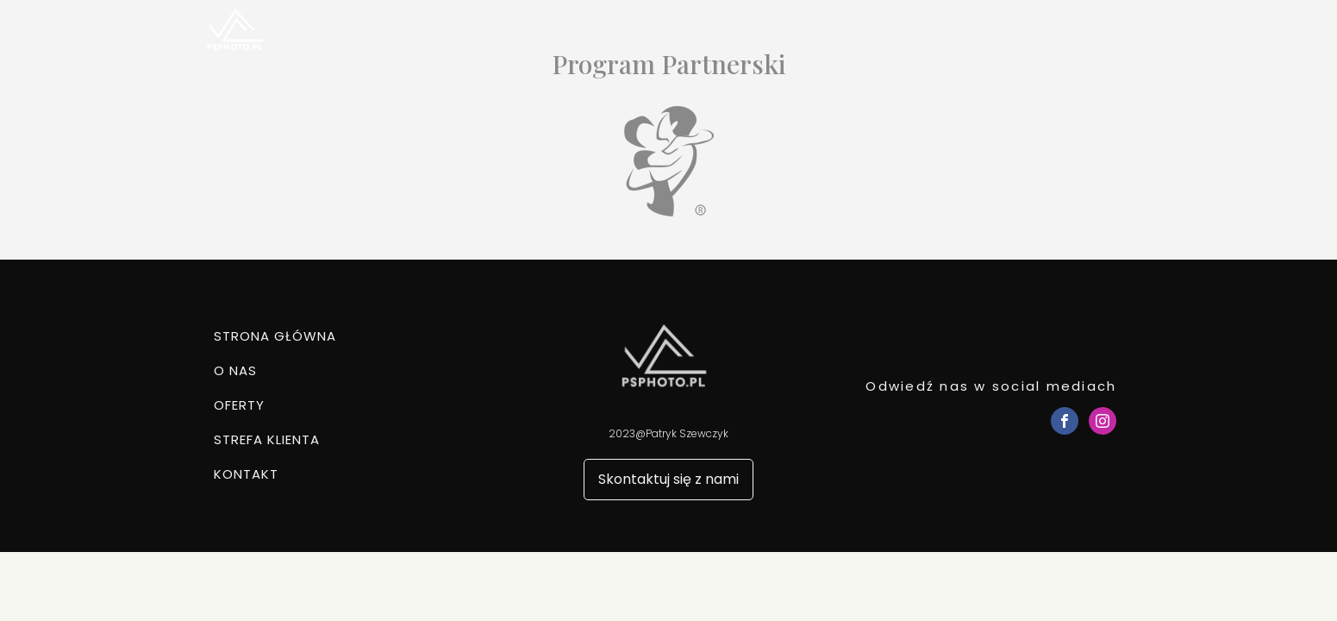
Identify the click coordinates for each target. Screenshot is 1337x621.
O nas (803, 34)
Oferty (880, 34)
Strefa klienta (982, 34)
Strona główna (701, 34)
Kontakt (1090, 34)
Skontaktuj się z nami (668, 479)
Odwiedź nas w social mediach (990, 386)
